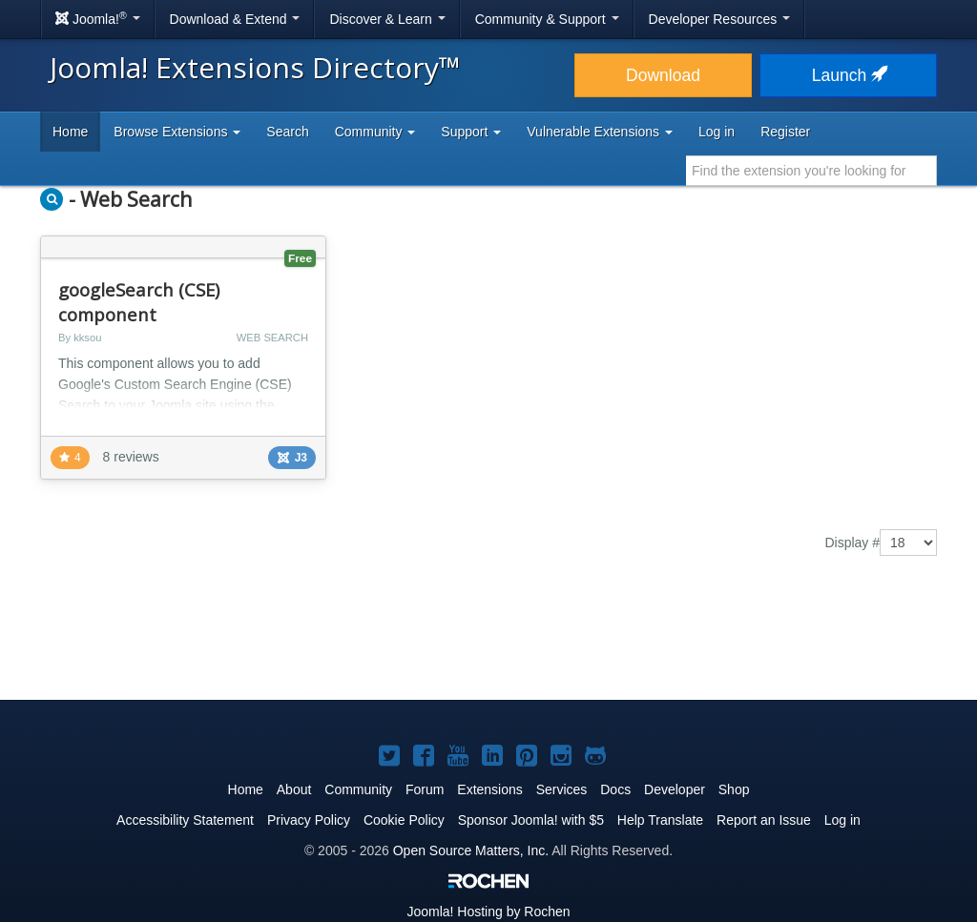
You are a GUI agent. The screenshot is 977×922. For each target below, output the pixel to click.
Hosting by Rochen (488, 911)
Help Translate (660, 820)
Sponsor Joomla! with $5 (531, 820)
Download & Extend (235, 19)
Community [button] (375, 131)
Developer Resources (720, 19)
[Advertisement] (488, 642)
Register (785, 131)
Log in (716, 131)
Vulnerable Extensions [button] (600, 131)
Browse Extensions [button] (177, 131)
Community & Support (547, 19)
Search (287, 131)
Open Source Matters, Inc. (471, 850)
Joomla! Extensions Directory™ (255, 67)
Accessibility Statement (185, 820)
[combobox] (811, 170)
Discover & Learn (387, 19)
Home (70, 131)
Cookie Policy (404, 820)
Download (663, 75)
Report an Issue (764, 820)
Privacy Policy (308, 820)
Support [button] (471, 131)
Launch (848, 75)
